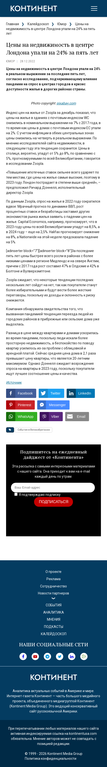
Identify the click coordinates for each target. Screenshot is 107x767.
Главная (12, 24)
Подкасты (53, 627)
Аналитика (53, 612)
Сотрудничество (53, 586)
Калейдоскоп (38, 24)
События (54, 605)
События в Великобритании (34, 429)
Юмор (62, 24)
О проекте (53, 572)
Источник (14, 382)
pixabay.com (66, 103)
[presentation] (59, 522)
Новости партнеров (53, 593)
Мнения (53, 619)
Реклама (53, 579)
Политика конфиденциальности (50, 758)
